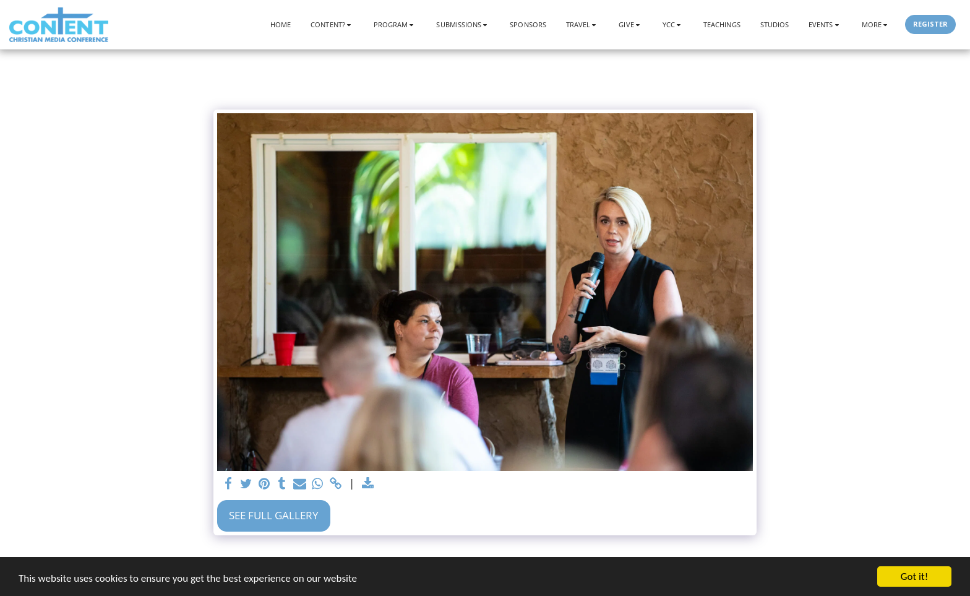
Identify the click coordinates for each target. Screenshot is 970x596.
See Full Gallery (274, 515)
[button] (332, 24)
